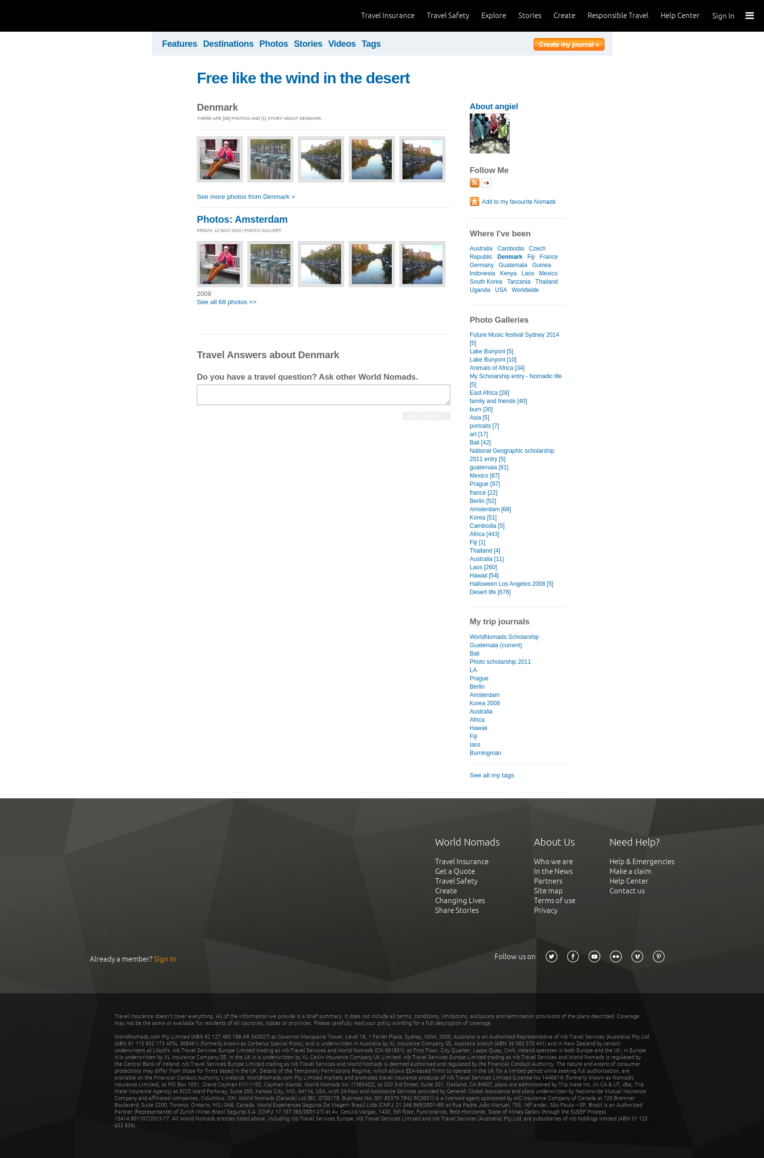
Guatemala (512, 265)
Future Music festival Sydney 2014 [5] (514, 339)
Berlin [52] (483, 501)
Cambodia (510, 248)
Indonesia (482, 273)
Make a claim (630, 871)
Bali (474, 653)
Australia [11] (487, 559)
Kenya (508, 273)
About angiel (494, 106)
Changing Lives (460, 900)
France (549, 256)
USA (501, 290)
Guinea (541, 265)
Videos (342, 44)
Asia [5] (479, 417)
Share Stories (456, 910)
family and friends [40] (498, 401)
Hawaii (478, 728)
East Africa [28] (489, 392)
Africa (477, 719)
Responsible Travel (618, 15)
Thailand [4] (485, 550)
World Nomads (51, 16)
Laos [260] (483, 567)
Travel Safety (448, 15)
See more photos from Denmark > (246, 196)
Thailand (546, 281)
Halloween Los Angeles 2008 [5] (512, 583)
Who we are (553, 861)
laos (475, 744)
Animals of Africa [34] (497, 368)
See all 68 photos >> (227, 302)
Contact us (627, 891)
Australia (481, 248)
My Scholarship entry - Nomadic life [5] (516, 380)
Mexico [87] (484, 475)
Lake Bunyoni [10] (493, 359)
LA (473, 670)
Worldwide (525, 290)
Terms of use (554, 900)
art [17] (479, 434)
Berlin (477, 686)
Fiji (531, 256)
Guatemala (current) (496, 645)
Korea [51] (483, 517)
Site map (548, 891)
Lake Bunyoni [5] (492, 351)
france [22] (483, 492)
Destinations (228, 44)
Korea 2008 (485, 703)
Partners (548, 881)
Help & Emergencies (642, 861)
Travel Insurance (388, 15)
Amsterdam (484, 695)
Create (564, 15)
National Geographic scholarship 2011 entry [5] (512, 455)
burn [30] (481, 409)
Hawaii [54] (484, 575)
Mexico (548, 273)
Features (179, 44)
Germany (482, 265)
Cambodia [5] (487, 525)
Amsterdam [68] (490, 509)
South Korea (486, 281)
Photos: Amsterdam (242, 219)
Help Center (680, 15)
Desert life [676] (490, 592)
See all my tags (492, 775)
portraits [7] (484, 426)
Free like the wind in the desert (303, 78)
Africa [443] (484, 534)
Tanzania (519, 281)
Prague (479, 678)
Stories (529, 15)
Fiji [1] (477, 542)
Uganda (480, 290)
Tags (371, 44)
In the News (553, 871)
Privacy (545, 910)
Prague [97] (485, 484)
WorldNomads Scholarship (504, 637)
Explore (493, 15)
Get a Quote (455, 871)
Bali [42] (480, 442)
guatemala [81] (489, 467)
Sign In (723, 16)
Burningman (485, 753)
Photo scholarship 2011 (500, 661)
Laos (527, 273)
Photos (273, 44)
